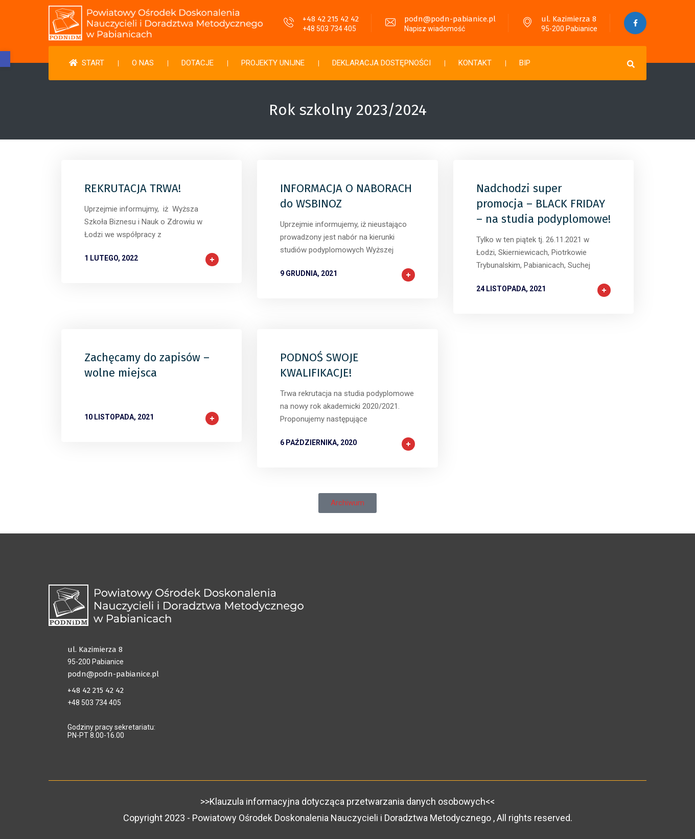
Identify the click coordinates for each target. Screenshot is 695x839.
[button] (5, 59)
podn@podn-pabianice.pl (449, 19)
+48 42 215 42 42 (330, 19)
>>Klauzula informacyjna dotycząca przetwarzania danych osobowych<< (347, 801)
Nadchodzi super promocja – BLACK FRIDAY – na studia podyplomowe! (543, 203)
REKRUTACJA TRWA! (132, 188)
